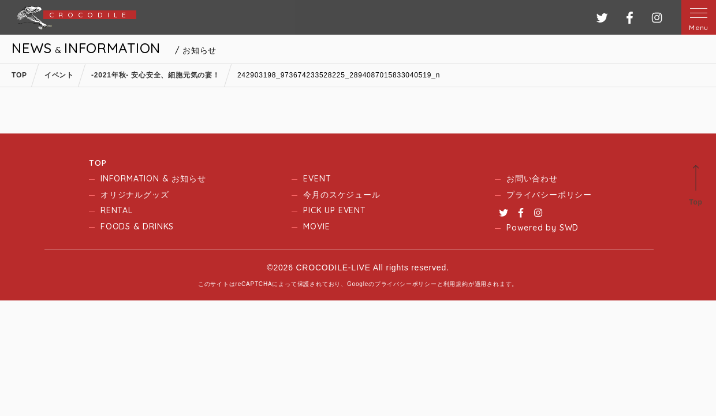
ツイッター (602, 17)
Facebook (521, 212)
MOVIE (316, 226)
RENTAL (116, 210)
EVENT (317, 178)
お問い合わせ (532, 178)
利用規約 (455, 284)
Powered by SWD (542, 227)
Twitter (503, 212)
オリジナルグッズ (134, 195)
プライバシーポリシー (549, 195)
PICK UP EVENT (334, 210)
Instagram (538, 212)
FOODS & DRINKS (137, 226)
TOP (97, 163)
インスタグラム (657, 17)
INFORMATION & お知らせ (153, 178)
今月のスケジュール (341, 195)
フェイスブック (629, 17)
